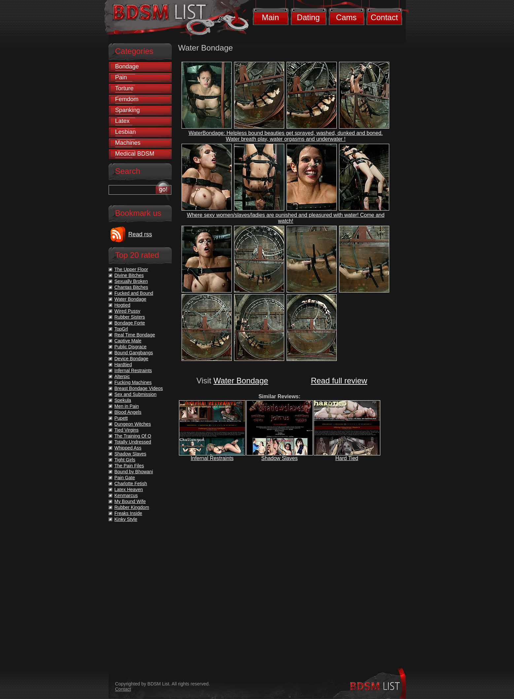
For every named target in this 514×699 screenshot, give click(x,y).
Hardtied (123, 364)
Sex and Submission (136, 394)
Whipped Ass (128, 447)
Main (270, 17)
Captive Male (128, 340)
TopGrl (121, 328)
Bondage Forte (130, 323)
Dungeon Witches (133, 424)
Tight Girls (125, 459)
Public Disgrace (131, 346)
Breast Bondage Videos (139, 388)
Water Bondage (241, 380)
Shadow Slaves (279, 458)
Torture (124, 88)
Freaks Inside (128, 513)
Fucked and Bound (134, 293)
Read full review (339, 380)
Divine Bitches (129, 275)
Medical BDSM (134, 153)
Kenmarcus (126, 495)
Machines (128, 142)
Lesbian (125, 132)
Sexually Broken (131, 281)
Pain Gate (125, 477)
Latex (122, 121)
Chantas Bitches (131, 287)
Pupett (121, 418)
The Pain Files (129, 465)
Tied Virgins (127, 430)
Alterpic (122, 376)
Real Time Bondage (135, 334)
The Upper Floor (131, 269)
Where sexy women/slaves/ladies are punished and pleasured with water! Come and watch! (286, 218)
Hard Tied (346, 458)
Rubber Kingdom (132, 507)
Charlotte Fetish (131, 483)
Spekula (123, 400)
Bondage (127, 66)
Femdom (127, 99)
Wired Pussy (128, 311)
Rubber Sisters (130, 317)
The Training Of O (133, 436)
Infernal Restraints (212, 458)
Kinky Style (126, 519)
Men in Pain (127, 406)
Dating (308, 17)
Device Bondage (132, 358)
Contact (384, 17)
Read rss (140, 234)
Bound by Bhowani (134, 471)
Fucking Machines (133, 382)
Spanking (127, 110)
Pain (121, 77)
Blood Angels (128, 412)
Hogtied (122, 305)
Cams (346, 17)
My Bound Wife (130, 501)
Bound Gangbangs (134, 352)
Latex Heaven (129, 489)
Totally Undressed (133, 442)
